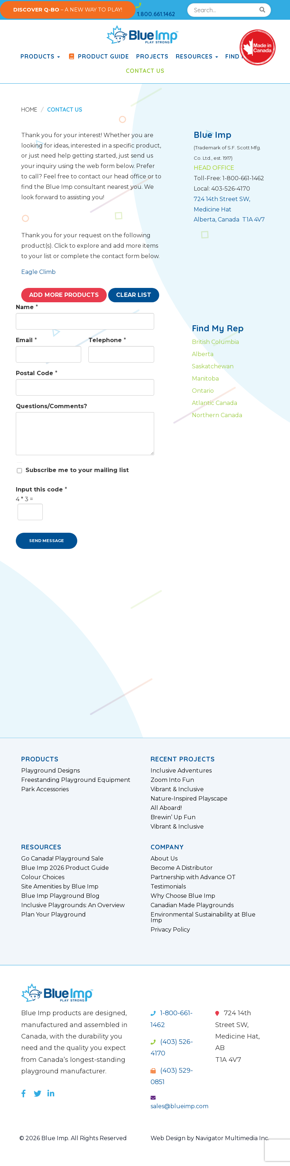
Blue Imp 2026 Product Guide (65, 868)
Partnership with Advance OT (193, 877)
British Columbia (215, 342)
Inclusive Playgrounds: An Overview (73, 905)
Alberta (202, 354)
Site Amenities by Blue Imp (59, 887)
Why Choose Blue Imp (183, 896)
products (40, 56)
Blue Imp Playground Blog (60, 896)
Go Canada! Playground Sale (62, 859)
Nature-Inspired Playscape (189, 799)
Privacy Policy (170, 930)
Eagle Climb (38, 272)
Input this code (41, 489)
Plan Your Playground (53, 915)
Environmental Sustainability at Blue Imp (203, 917)
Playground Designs (50, 771)
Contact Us (145, 70)
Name (27, 307)
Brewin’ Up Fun (173, 817)
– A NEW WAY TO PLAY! (67, 9)
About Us (164, 859)
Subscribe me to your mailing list (77, 470)
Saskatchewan (213, 366)
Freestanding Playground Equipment (75, 780)
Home (29, 109)
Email (26, 340)
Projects (152, 56)
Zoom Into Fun (172, 780)
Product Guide (98, 56)
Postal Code (36, 373)
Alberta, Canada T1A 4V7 (229, 219)
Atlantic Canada (214, 403)
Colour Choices (42, 877)
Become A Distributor (182, 868)
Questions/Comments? (51, 406)
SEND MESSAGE (46, 540)
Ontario (203, 390)
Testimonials (168, 887)
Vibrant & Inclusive (177, 789)
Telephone (107, 340)
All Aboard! (166, 808)
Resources (197, 56)
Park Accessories (45, 789)
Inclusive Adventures (181, 771)
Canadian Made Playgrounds (192, 905)
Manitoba (205, 378)
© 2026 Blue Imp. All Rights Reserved (73, 1138)
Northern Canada (217, 415)
